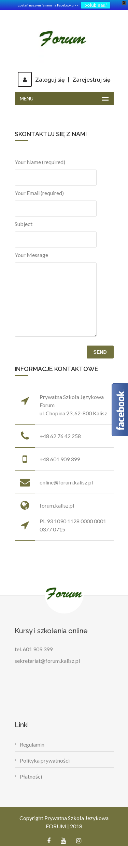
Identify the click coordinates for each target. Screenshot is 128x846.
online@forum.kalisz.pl (66, 482)
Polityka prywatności (45, 760)
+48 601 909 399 (60, 459)
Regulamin (32, 744)
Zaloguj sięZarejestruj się (64, 80)
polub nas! (95, 5)
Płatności (31, 776)
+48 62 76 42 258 (60, 436)
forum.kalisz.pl (57, 505)
